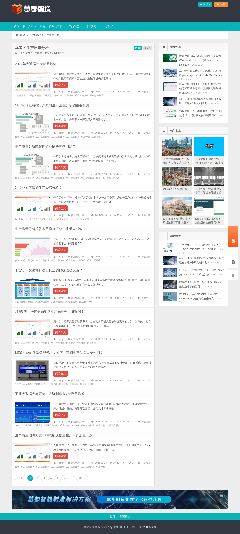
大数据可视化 (34, 95)
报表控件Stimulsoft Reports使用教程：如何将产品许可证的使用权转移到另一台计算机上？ (201, 88)
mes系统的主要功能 (32, 384)
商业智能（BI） (79, 91)
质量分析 (85, 136)
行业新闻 (91, 26)
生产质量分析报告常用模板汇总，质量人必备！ (50, 229)
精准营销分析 (81, 95)
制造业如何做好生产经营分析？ (38, 188)
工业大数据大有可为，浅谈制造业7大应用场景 (49, 394)
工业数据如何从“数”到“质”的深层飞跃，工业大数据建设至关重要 (209, 163)
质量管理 (96, 136)
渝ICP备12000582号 (144, 527)
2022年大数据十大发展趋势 (35, 64)
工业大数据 (20, 301)
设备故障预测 (97, 95)
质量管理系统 (113, 178)
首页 (16, 26)
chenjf (60, 91)
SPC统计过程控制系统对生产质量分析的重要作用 (52, 105)
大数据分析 (20, 95)
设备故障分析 (87, 219)
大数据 (144, 91)
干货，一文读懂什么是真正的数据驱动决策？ (48, 270)
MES (143, 380)
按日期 (137, 48)
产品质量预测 (43, 178)
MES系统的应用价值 (175, 188)
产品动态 (74, 26)
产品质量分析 (27, 136)
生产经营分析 (46, 219)
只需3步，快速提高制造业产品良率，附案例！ (49, 311)
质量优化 (70, 343)
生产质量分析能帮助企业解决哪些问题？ (45, 146)
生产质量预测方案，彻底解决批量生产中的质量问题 (54, 435)
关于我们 (108, 26)
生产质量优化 (43, 136)
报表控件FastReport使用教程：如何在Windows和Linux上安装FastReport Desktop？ (201, 60)
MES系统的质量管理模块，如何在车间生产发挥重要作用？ (59, 353)
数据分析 (23, 219)
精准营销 (72, 301)
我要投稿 (125, 516)
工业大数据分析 (50, 95)
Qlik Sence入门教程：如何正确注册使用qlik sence (208, 222)
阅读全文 (60, 84)
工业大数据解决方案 (44, 425)
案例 (42, 26)
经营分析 (74, 219)
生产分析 (33, 219)
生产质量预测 (73, 136)
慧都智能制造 (36, 10)
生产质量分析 (67, 95)
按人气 (147, 48)
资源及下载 (55, 26)
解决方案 (28, 26)
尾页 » (82, 478)
